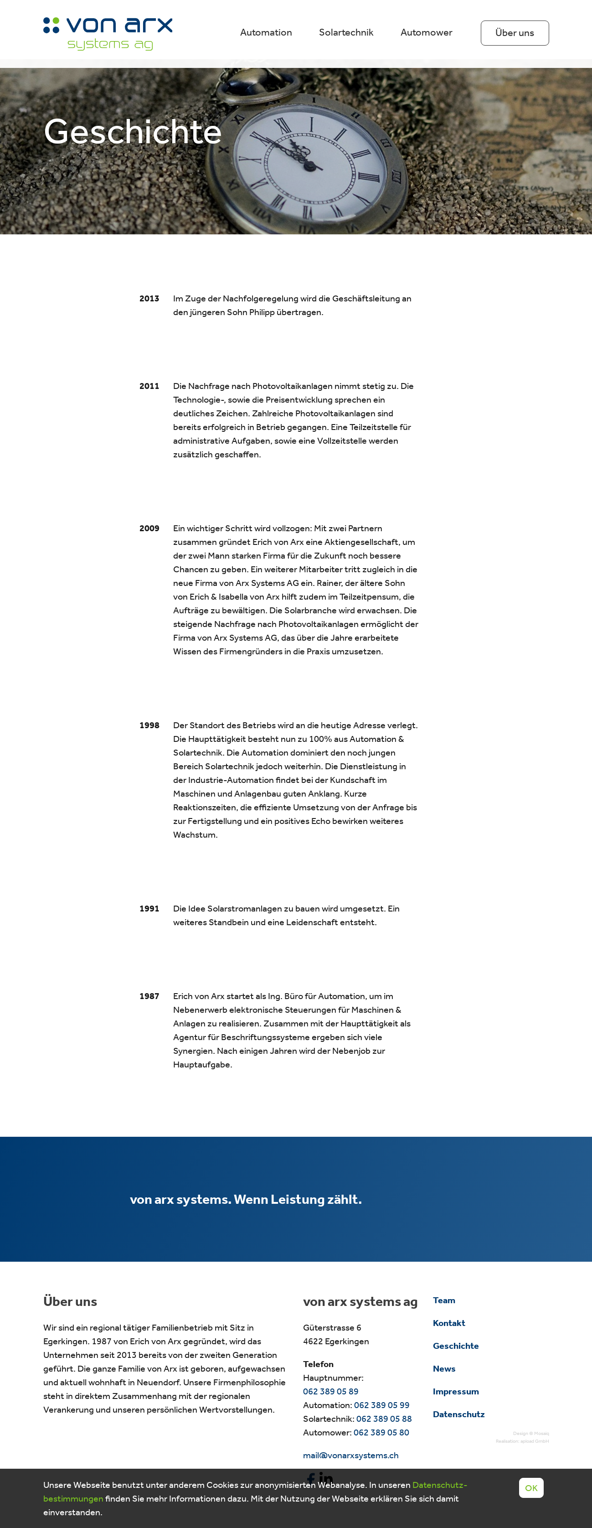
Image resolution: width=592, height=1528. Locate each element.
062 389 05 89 (331, 1391)
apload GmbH (534, 1441)
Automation (266, 32)
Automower (427, 32)
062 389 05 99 (382, 1404)
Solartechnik (346, 32)
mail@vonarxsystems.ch (351, 1455)
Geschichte (456, 1345)
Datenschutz (459, 1414)
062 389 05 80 (381, 1432)
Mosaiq (541, 1433)
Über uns (514, 33)
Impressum (456, 1391)
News (444, 1368)
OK (531, 1487)
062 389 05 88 (384, 1418)
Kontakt (449, 1322)
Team (444, 1300)
